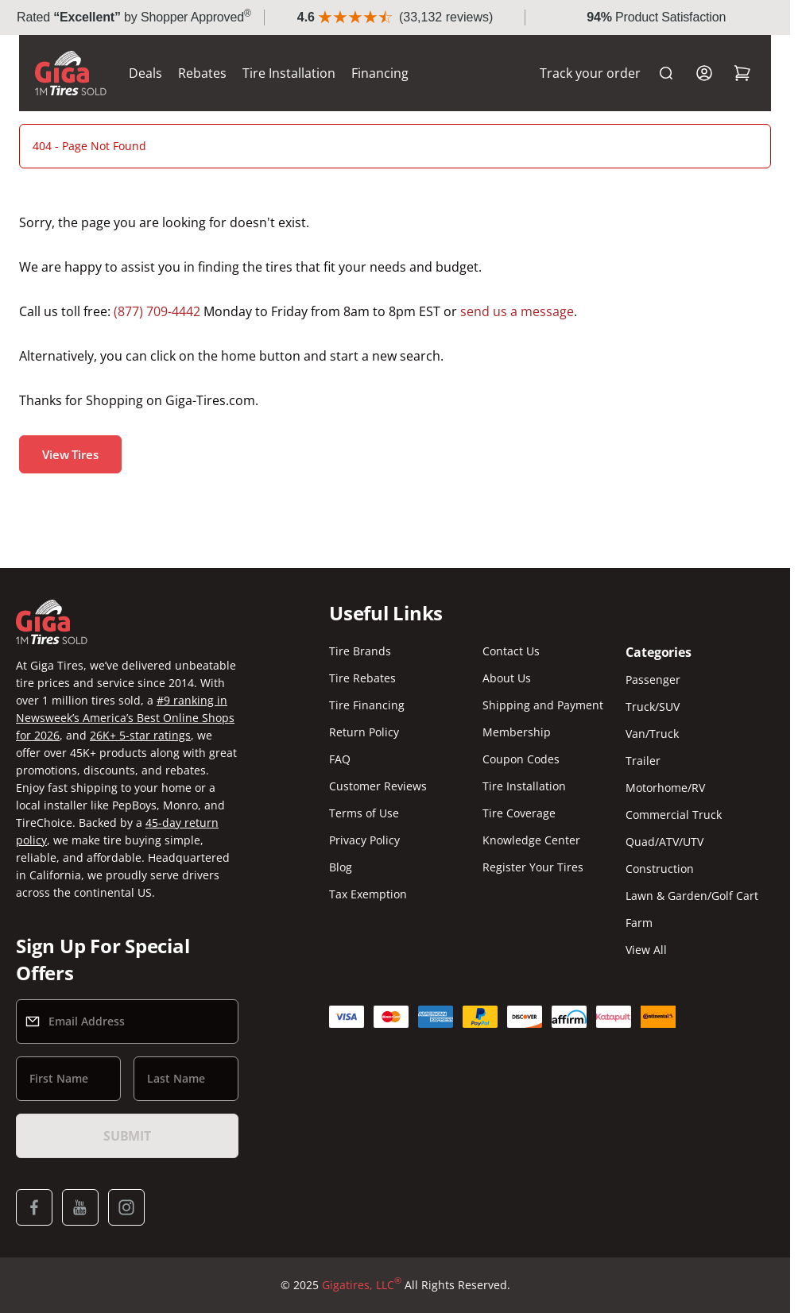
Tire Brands (360, 650)
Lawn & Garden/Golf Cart (692, 895)
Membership (516, 732)
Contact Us (511, 650)
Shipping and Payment (542, 704)
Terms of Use (364, 813)
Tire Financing (367, 704)
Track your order (590, 73)
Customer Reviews (378, 786)
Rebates (202, 73)
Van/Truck (652, 733)
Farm (639, 922)
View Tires (70, 454)
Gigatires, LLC (361, 1285)
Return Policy (364, 732)
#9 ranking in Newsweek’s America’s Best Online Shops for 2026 (125, 718)
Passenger (653, 679)
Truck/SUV (653, 706)
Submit (127, 1136)
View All (646, 949)
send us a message (517, 311)
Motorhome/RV (665, 787)
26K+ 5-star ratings (140, 735)
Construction (660, 868)
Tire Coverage (519, 813)
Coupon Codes (521, 759)
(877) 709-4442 (157, 311)
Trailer (643, 760)
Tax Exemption (368, 894)
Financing (380, 73)
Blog (340, 867)
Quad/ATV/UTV (664, 841)
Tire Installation (288, 73)
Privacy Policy (364, 840)
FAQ (340, 759)
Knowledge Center (531, 840)
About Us (506, 677)
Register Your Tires (532, 867)
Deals (145, 73)
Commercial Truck (674, 814)
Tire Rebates (362, 677)
